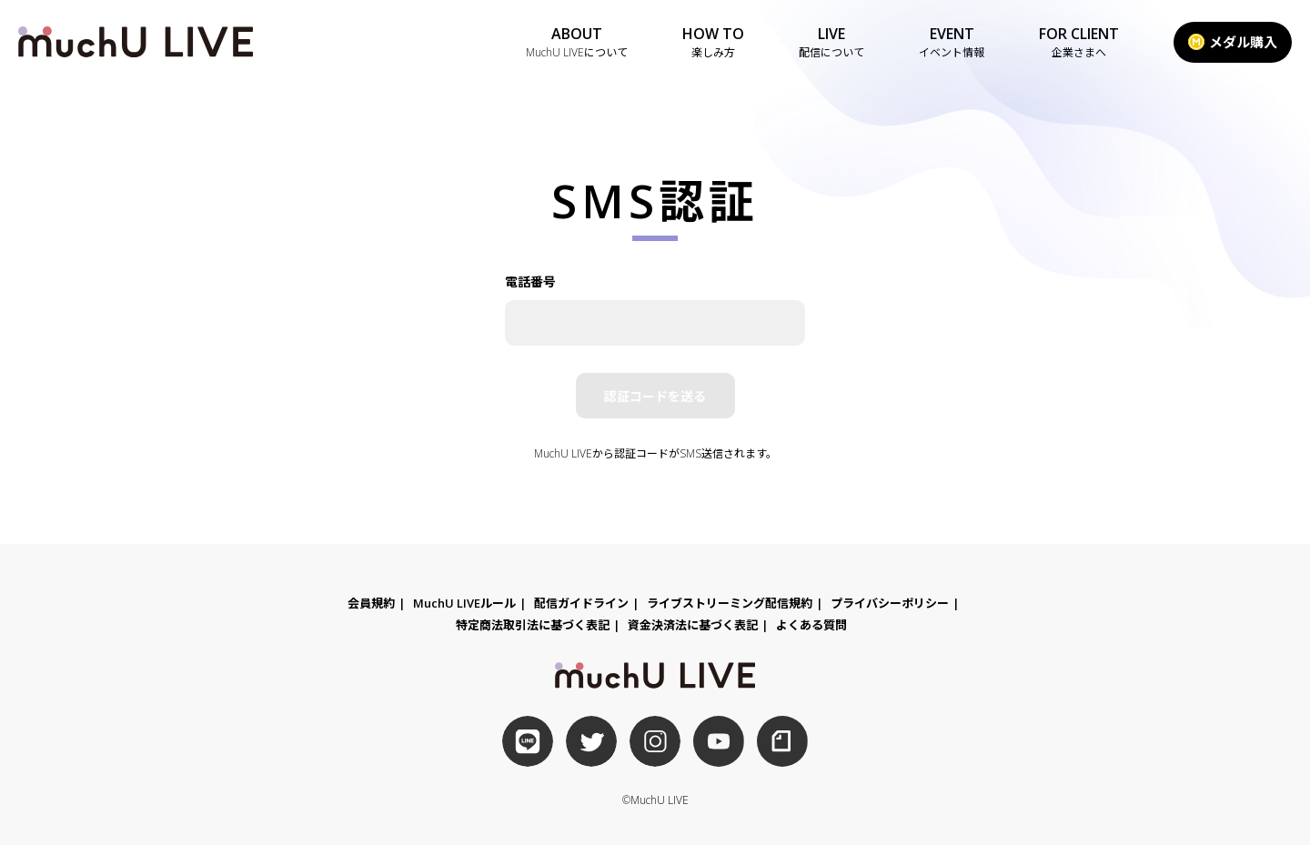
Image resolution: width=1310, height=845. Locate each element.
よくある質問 (811, 625)
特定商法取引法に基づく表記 (533, 625)
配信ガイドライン (581, 603)
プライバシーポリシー (890, 603)
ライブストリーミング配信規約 (729, 603)
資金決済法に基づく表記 (693, 625)
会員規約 (371, 603)
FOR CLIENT (1079, 42)
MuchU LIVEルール (464, 603)
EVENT (951, 42)
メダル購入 (1232, 42)
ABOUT (577, 42)
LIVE (831, 42)
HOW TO (713, 42)
